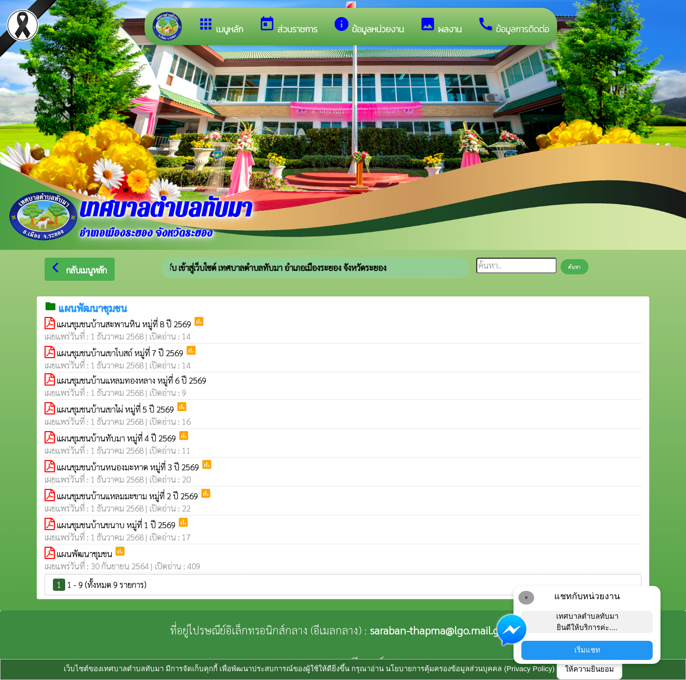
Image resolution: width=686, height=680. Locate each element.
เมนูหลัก (220, 26)
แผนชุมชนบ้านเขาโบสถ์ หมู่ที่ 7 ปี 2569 (121, 352)
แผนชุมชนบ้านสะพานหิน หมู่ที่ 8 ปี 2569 (125, 323)
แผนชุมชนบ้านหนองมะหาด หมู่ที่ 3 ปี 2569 (129, 466)
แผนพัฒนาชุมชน (85, 553)
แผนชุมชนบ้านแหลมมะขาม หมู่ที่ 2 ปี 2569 (128, 495)
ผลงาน (440, 26)
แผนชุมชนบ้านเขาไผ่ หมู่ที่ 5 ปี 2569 (116, 409)
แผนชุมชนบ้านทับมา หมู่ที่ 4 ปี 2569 (117, 438)
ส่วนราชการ (288, 26)
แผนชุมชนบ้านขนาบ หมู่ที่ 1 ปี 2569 (117, 524)
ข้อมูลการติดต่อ (513, 26)
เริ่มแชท (587, 650)
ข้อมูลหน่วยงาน (368, 26)
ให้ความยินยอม (589, 669)
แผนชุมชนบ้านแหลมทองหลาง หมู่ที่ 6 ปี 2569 (131, 380)
